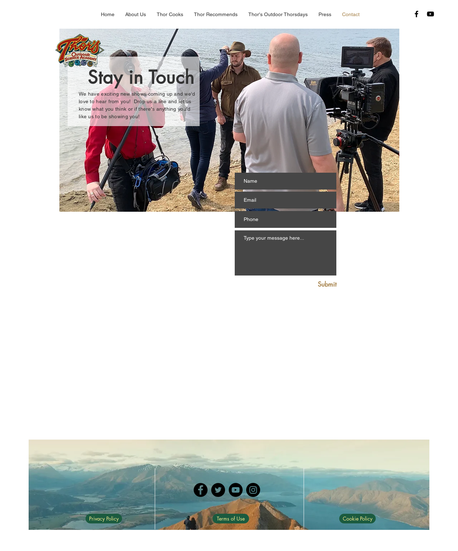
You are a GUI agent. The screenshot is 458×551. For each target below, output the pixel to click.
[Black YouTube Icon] (430, 14)
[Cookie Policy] (357, 518)
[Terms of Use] (231, 518)
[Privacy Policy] (104, 518)
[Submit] (319, 284)
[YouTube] (236, 490)
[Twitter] (218, 490)
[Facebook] (201, 490)
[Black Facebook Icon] (416, 14)
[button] (216, 14)
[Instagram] (253, 490)
